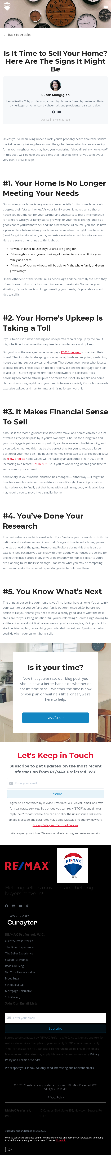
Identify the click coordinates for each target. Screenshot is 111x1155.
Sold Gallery (12, 997)
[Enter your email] (59, 783)
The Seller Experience (19, 953)
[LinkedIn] (13, 906)
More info (61, 1140)
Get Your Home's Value (20, 972)
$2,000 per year (71, 352)
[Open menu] (106, 7)
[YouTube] (20, 906)
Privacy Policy (55, 1097)
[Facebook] (6, 906)
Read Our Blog (14, 966)
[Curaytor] (22, 926)
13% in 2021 (40, 464)
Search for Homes (16, 960)
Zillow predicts (15, 459)
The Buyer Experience (19, 947)
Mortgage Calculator (18, 991)
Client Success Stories (19, 941)
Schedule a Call (14, 985)
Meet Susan (12, 978)
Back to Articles (19, 35)
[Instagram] (27, 906)
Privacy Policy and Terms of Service (55, 825)
